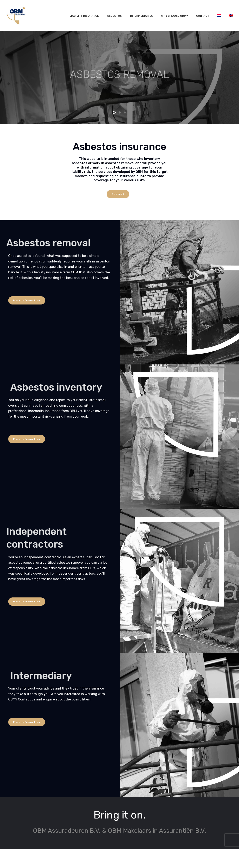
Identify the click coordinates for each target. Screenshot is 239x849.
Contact (202, 15)
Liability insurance (84, 15)
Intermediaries (141, 15)
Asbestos (114, 15)
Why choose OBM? (174, 15)
